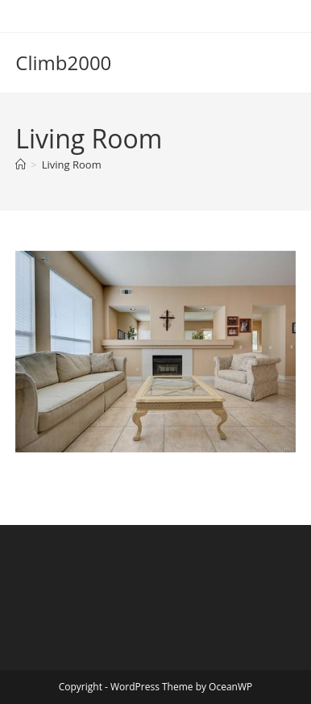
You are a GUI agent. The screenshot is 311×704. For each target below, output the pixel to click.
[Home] (20, 164)
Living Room (72, 164)
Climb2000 (63, 62)
